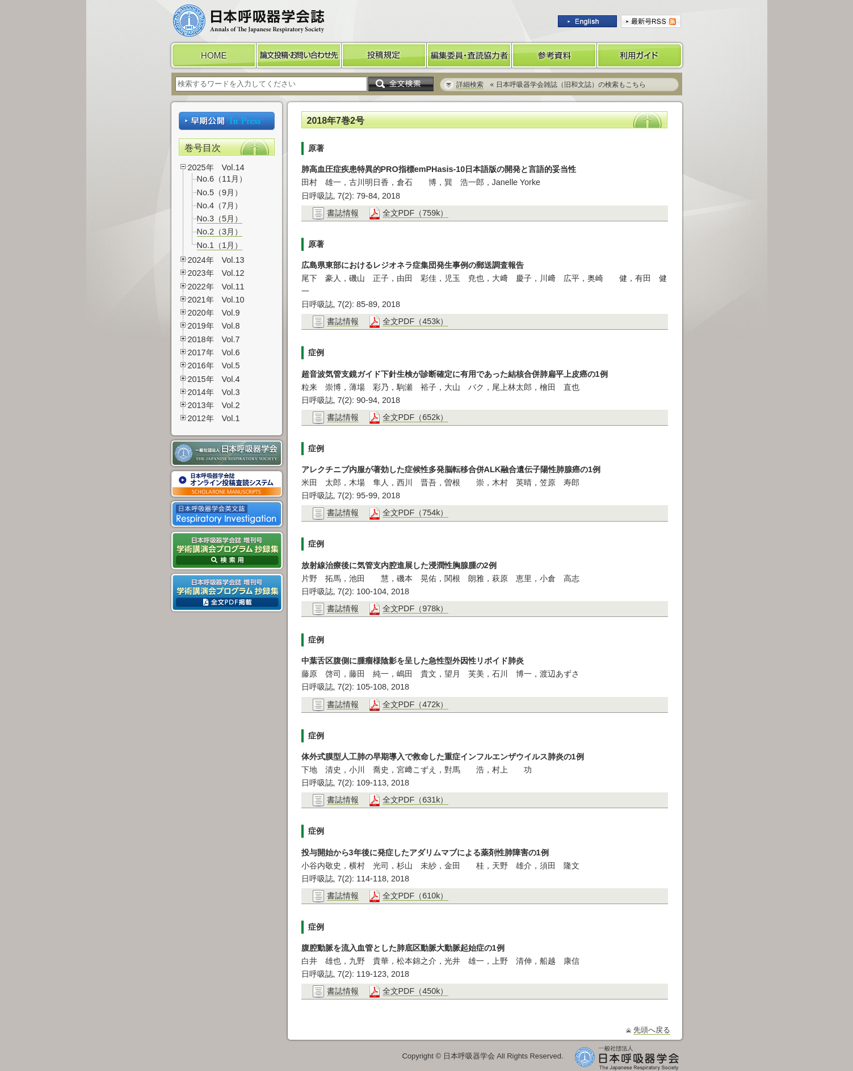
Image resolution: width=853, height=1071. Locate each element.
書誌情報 (343, 212)
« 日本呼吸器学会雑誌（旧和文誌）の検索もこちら (551, 84)
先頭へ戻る (651, 1030)
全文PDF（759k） (415, 212)
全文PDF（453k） (415, 321)
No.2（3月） (219, 231)
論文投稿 (299, 55)
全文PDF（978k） (415, 608)
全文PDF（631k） (415, 799)
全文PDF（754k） (415, 512)
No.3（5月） (219, 218)
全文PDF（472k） (415, 704)
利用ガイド (640, 55)
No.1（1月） (219, 245)
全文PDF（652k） (415, 417)
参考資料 (554, 55)
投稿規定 (384, 55)
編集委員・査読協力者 (469, 55)
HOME (213, 55)
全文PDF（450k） (415, 991)
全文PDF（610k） (415, 895)
